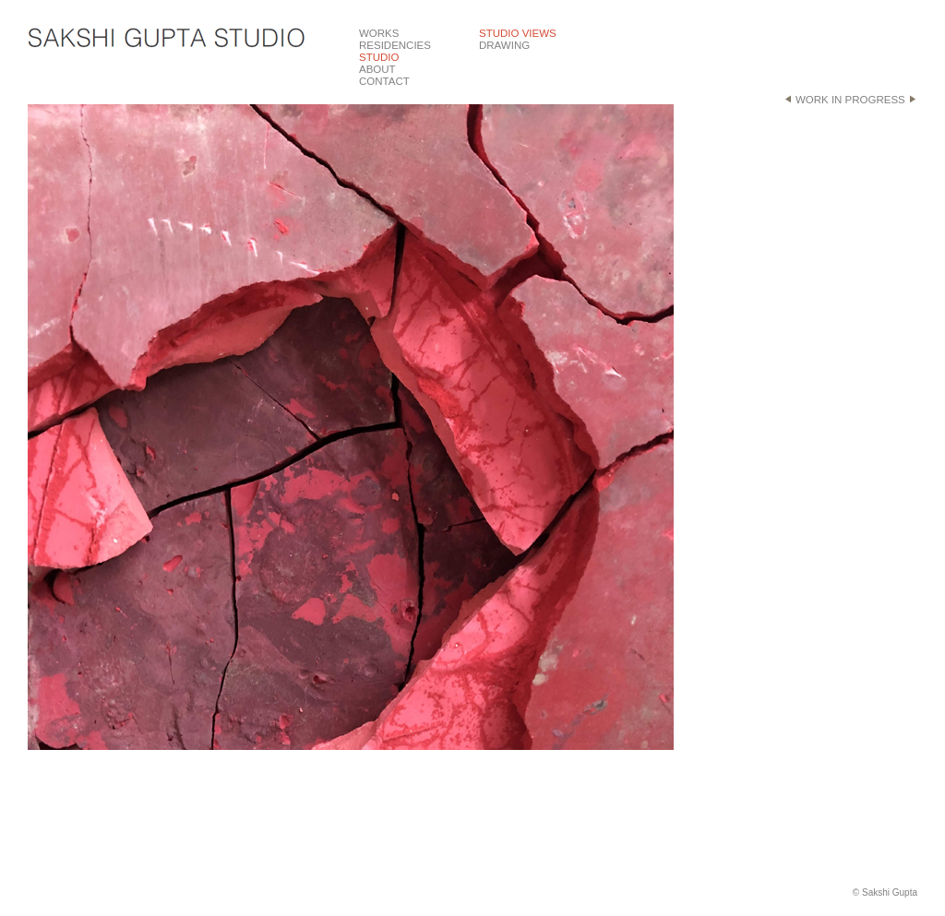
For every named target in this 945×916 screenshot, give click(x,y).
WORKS (379, 33)
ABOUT (377, 69)
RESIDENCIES (395, 45)
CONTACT (384, 81)
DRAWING (504, 45)
